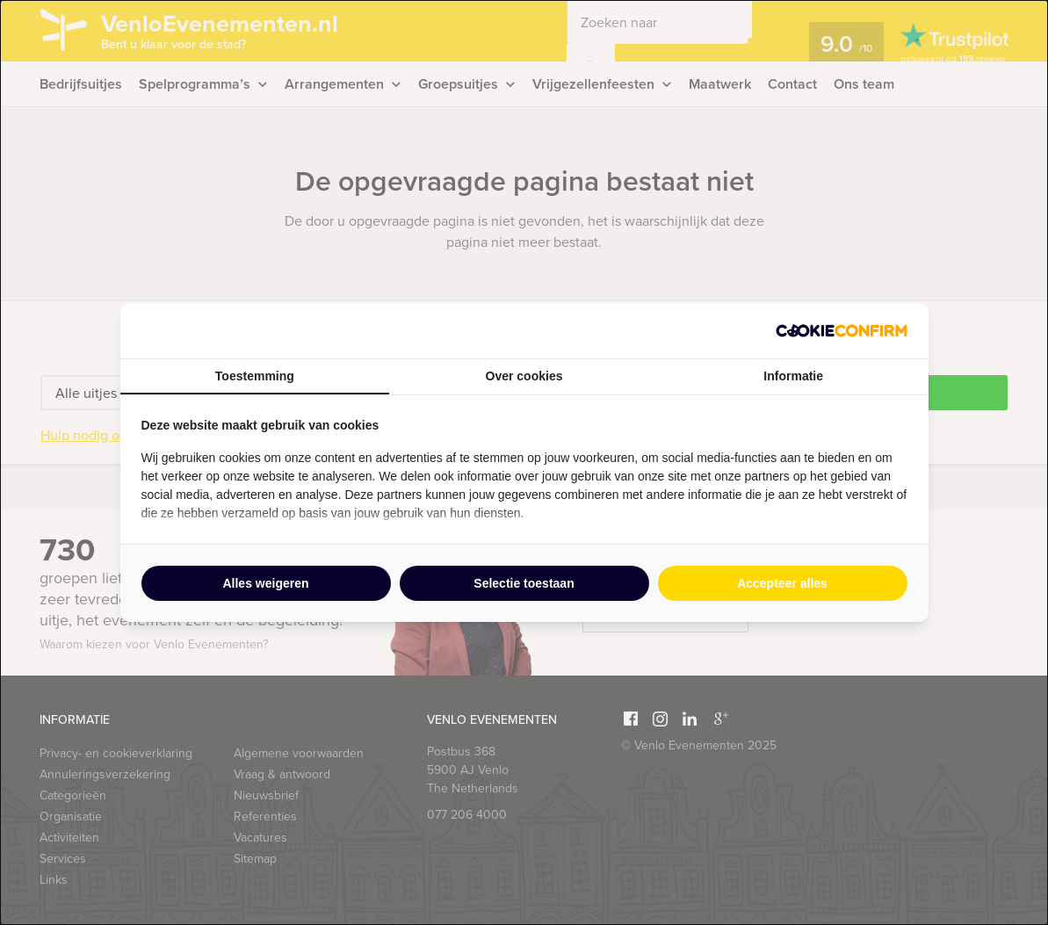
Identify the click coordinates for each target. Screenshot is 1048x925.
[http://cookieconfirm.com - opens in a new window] (841, 330)
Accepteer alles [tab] (782, 583)
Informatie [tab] (793, 376)
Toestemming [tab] (254, 376)
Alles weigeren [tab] (265, 583)
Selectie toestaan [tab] (523, 583)
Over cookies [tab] (524, 376)
